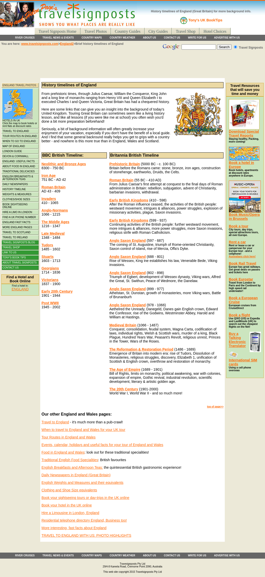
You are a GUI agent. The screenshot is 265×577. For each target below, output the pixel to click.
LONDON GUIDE (12, 151)
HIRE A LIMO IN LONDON (17, 212)
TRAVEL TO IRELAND (15, 237)
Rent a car (237, 242)
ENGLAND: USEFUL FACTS (19, 161)
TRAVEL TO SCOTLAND (16, 232)
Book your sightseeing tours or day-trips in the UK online (85, 498)
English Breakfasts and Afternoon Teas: (72, 467)
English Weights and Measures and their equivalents (82, 483)
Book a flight (239, 315)
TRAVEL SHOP (11, 247)
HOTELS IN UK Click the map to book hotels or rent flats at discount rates (20, 108)
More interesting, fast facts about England (73, 528)
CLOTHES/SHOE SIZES (16, 199)
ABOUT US (149, 37)
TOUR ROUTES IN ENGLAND (20, 136)
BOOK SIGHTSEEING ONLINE (15, 206)
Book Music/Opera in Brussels (245, 215)
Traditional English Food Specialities (69, 460)
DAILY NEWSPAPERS (15, 184)
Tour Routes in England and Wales (68, 437)
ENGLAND (20, 289)
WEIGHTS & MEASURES (17, 194)
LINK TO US (9, 252)
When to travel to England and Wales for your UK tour (83, 430)
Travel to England (55, 422)
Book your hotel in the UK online (66, 505)
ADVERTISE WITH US (227, 37)
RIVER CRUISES (25, 37)
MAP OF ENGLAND (14, 146)
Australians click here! (242, 256)
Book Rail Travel (242, 263)
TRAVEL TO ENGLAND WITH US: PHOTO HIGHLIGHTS (86, 535)
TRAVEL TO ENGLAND (16, 131)
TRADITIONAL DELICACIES (19, 171)
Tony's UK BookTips (205, 20)
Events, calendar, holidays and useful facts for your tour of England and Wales (102, 445)
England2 (67, 44)
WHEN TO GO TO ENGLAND (19, 141)
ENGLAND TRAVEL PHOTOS (19, 85)
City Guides (158, 31)
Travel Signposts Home (57, 31)
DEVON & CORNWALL (16, 156)
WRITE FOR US (197, 37)
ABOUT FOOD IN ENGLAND (19, 166)
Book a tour (238, 226)
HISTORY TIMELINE (14, 189)
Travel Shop (185, 31)
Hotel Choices (214, 31)
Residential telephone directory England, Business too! (84, 520)
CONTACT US (172, 37)
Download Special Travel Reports (244, 133)
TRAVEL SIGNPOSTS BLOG (19, 242)
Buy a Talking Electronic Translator (237, 340)
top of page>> (215, 406)
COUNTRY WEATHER (122, 37)
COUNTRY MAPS (91, 37)
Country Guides (128, 31)
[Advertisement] (132, 65)
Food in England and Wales (62, 452)
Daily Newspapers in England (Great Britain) (76, 475)
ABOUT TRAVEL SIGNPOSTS (20, 262)
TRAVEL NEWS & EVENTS (58, 37)
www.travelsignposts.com (39, 44)
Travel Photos (95, 31)
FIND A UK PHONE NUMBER (19, 217)
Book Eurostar (241, 279)
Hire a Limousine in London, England (70, 513)
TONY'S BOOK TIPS (14, 257)
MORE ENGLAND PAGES (17, 227)
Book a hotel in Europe (244, 163)
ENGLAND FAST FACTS (16, 222)
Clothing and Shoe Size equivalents (69, 490)
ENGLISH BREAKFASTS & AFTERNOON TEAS (18, 178)
